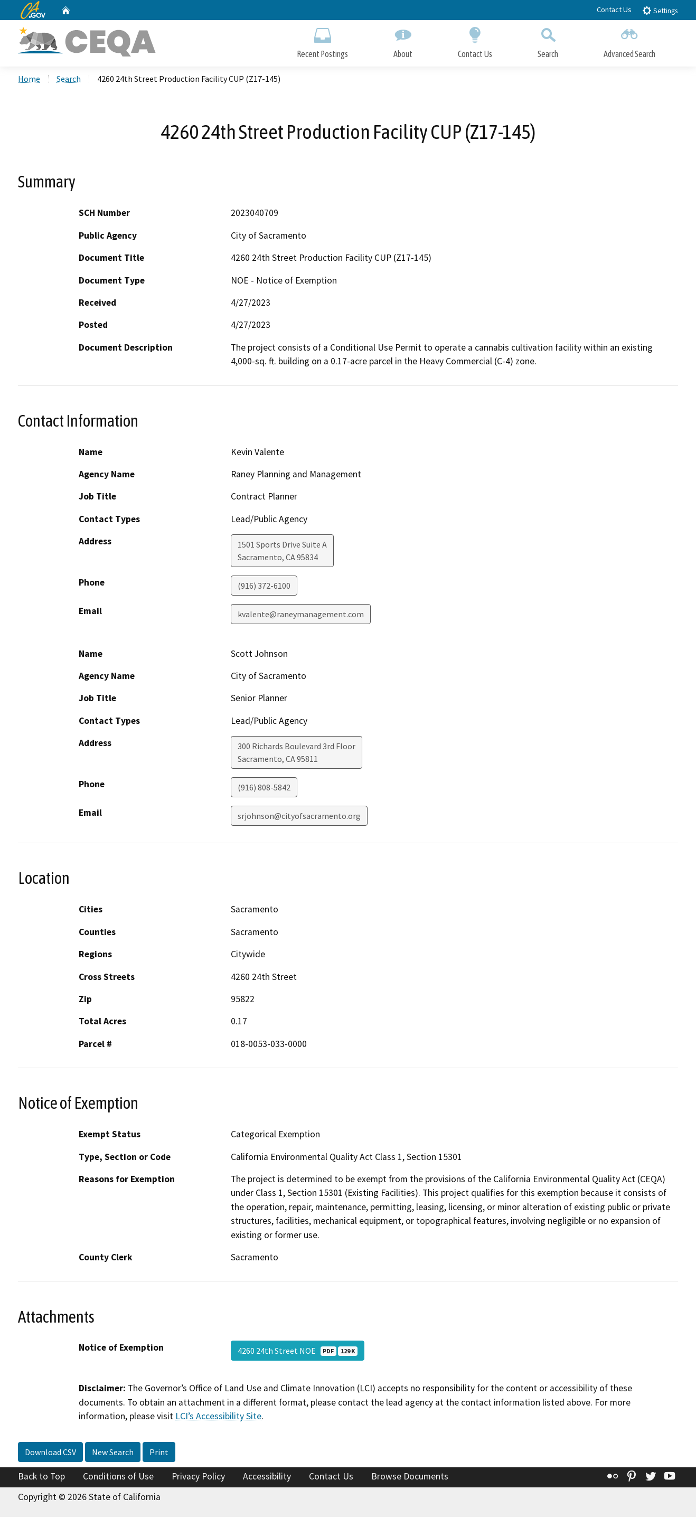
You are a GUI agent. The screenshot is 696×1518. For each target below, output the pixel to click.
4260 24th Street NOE (298, 1352)
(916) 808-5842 (264, 789)
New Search (113, 1453)
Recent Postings (322, 41)
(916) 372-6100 (264, 587)
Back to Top (41, 1477)
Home (29, 79)
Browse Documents (409, 1477)
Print (158, 1453)
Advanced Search (629, 41)
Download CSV (50, 1453)
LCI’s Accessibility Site (218, 1417)
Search (548, 41)
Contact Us (614, 9)
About (402, 41)
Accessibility (267, 1477)
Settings (660, 10)
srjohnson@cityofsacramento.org (299, 817)
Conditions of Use (118, 1477)
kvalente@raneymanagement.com (301, 615)
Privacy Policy (198, 1477)
